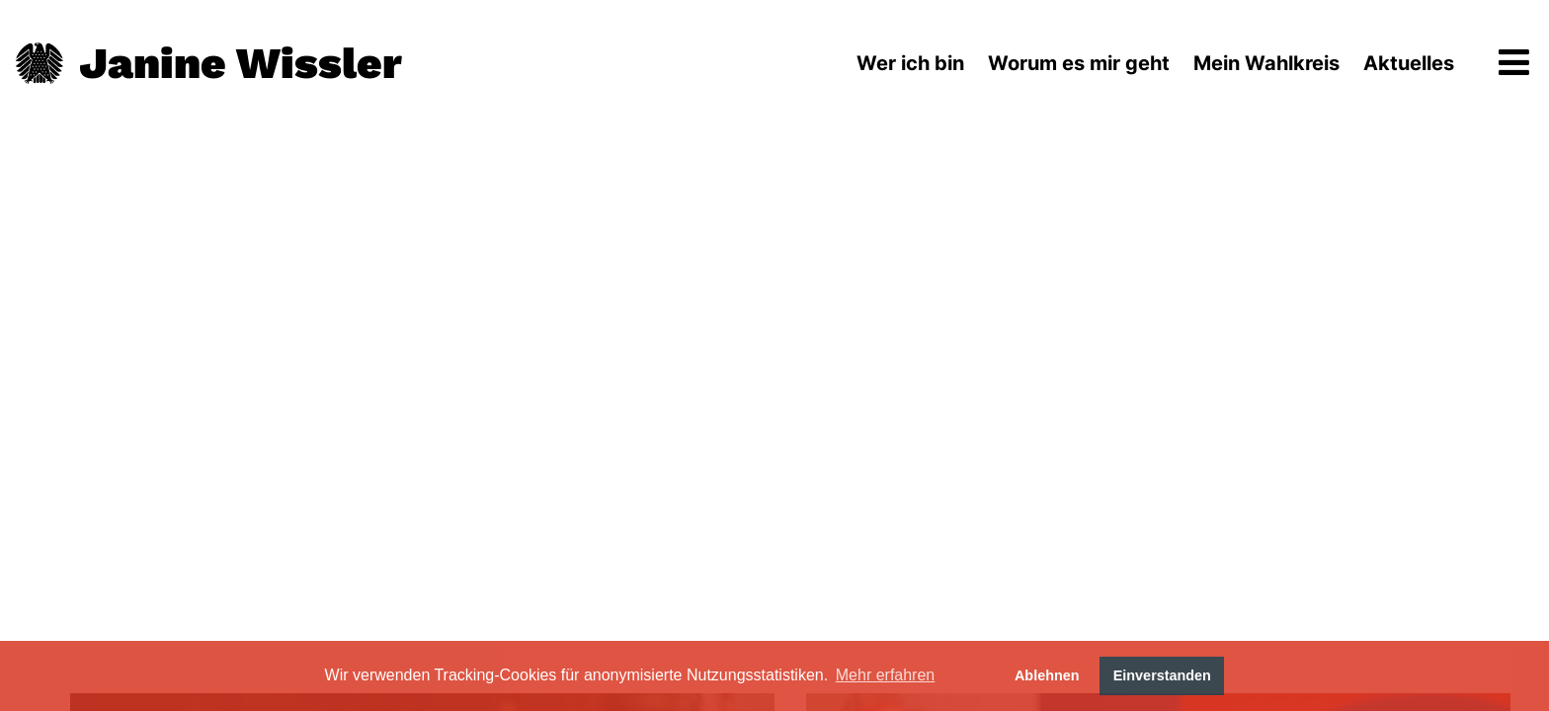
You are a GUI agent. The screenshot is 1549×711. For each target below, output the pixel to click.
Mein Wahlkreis (1266, 63)
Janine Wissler (240, 63)
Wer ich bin (910, 63)
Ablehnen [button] (1047, 675)
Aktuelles (1408, 63)
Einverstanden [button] (1162, 675)
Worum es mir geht (1079, 63)
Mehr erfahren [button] (886, 675)
